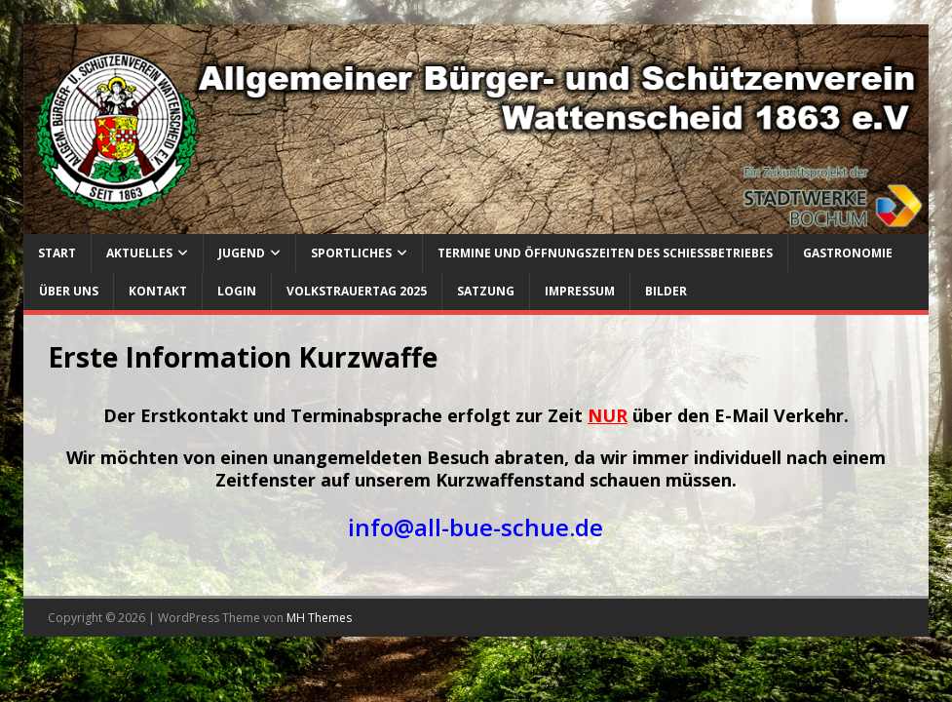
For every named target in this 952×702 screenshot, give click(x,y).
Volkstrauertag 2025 (356, 291)
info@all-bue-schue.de (475, 527)
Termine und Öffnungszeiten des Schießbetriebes (605, 253)
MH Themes (319, 617)
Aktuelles (139, 253)
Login (236, 291)
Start (57, 253)
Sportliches (351, 253)
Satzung (485, 291)
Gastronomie (848, 253)
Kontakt (158, 291)
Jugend (241, 253)
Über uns (68, 291)
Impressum (580, 291)
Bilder (666, 291)
